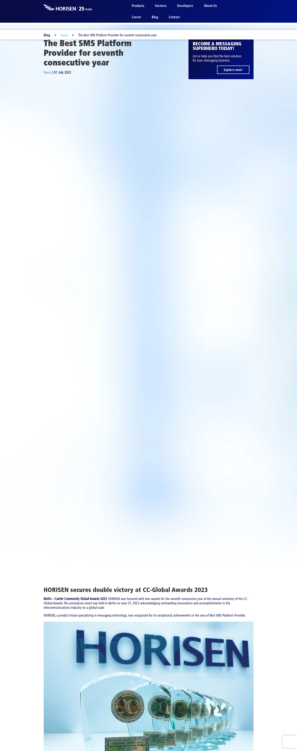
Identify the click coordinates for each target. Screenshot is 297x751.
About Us (210, 5)
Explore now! (233, 70)
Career (136, 17)
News (64, 35)
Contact (174, 17)
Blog (155, 17)
